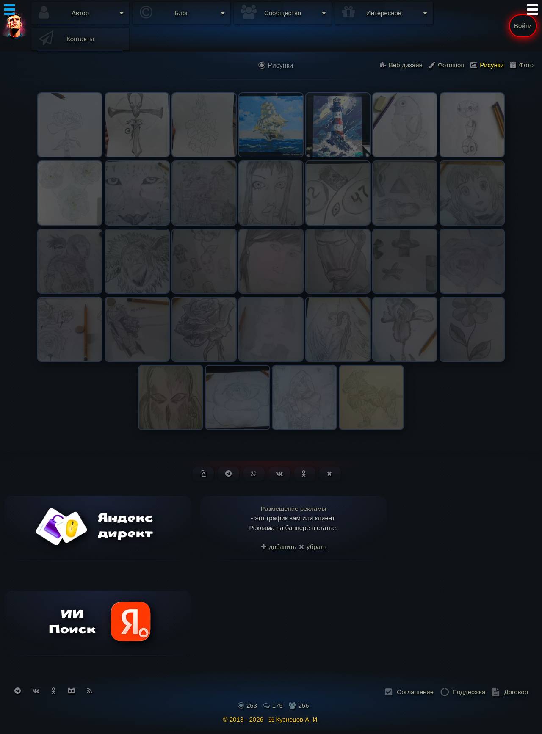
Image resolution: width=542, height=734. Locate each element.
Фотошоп (446, 65)
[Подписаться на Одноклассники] (53, 690)
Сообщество (282, 13)
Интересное (383, 13)
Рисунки (487, 65)
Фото (522, 65)
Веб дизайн (401, 65)
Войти (523, 25)
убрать (312, 546)
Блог (181, 13)
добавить (278, 546)
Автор (80, 13)
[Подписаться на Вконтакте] (36, 690)
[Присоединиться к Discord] (71, 690)
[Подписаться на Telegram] (18, 690)
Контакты (80, 38)
